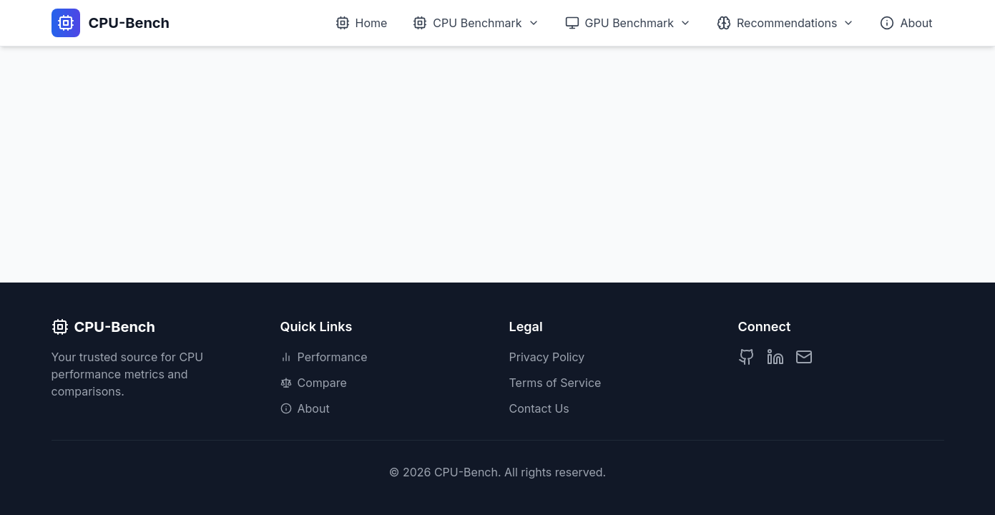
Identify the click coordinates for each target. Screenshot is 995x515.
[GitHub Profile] (746, 357)
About (305, 408)
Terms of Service (555, 383)
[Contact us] (804, 357)
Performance (324, 357)
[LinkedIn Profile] (775, 357)
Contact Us (539, 408)
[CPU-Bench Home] (111, 23)
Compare (313, 383)
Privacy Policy (547, 357)
